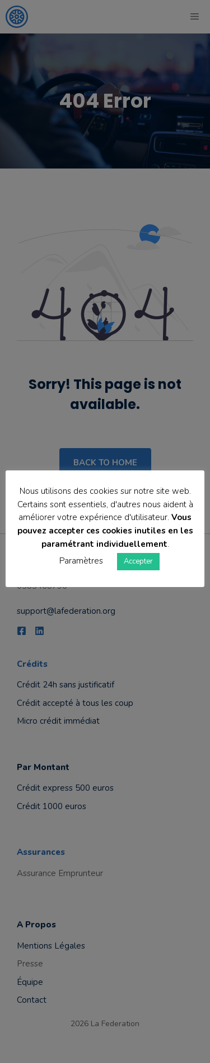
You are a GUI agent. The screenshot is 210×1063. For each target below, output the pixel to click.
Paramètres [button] (81, 560)
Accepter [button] (138, 561)
